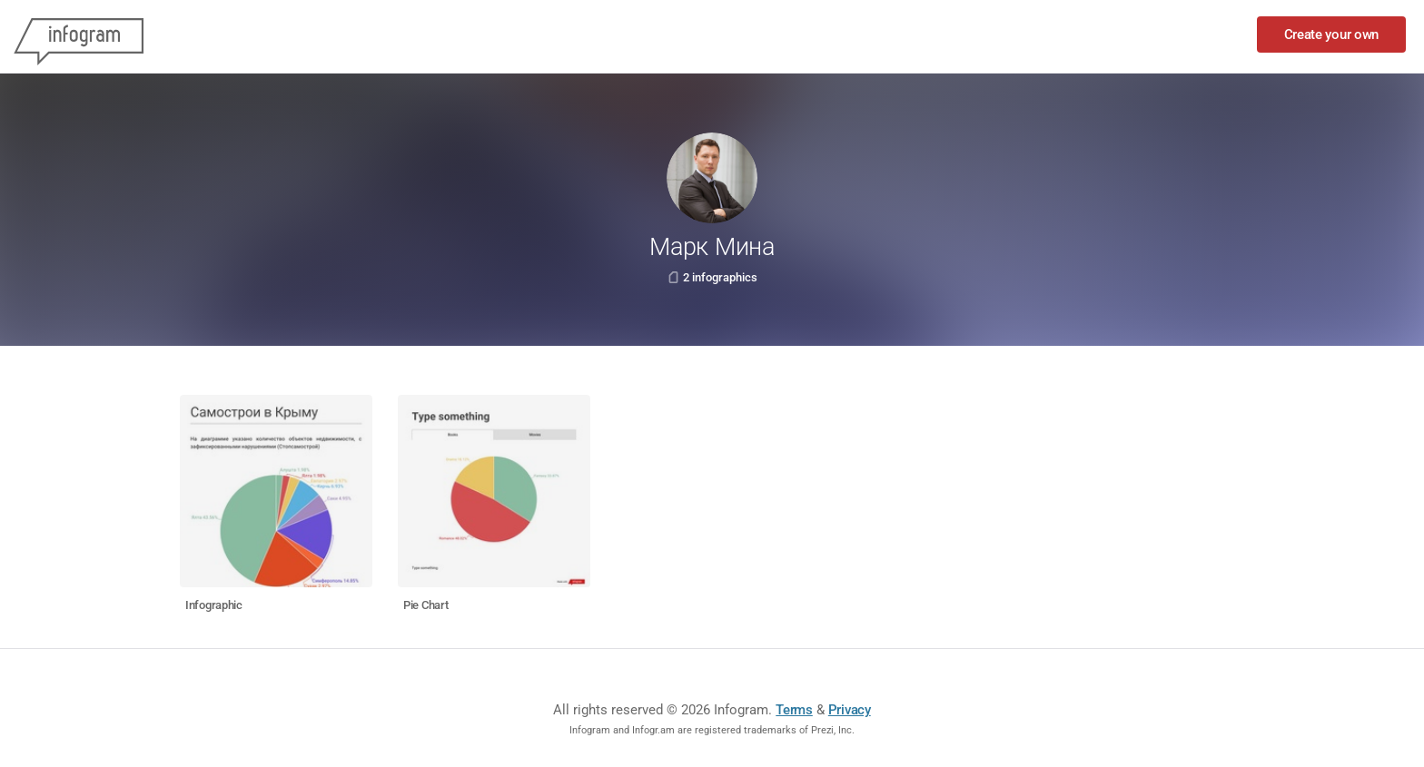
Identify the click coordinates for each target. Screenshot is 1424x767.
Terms (794, 710)
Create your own (1332, 34)
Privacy (849, 710)
